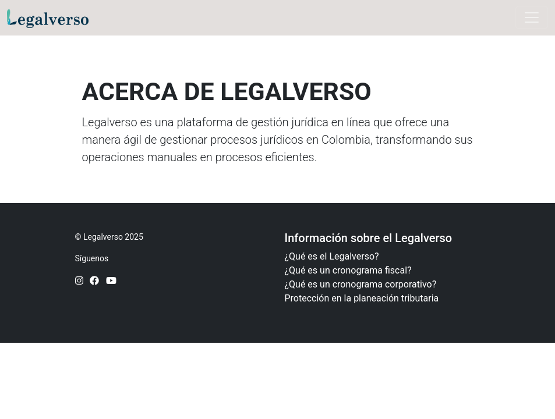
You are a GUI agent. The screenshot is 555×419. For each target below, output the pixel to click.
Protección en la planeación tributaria (362, 298)
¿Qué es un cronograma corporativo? (361, 284)
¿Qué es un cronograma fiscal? (348, 270)
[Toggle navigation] (531, 17)
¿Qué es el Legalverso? (332, 256)
